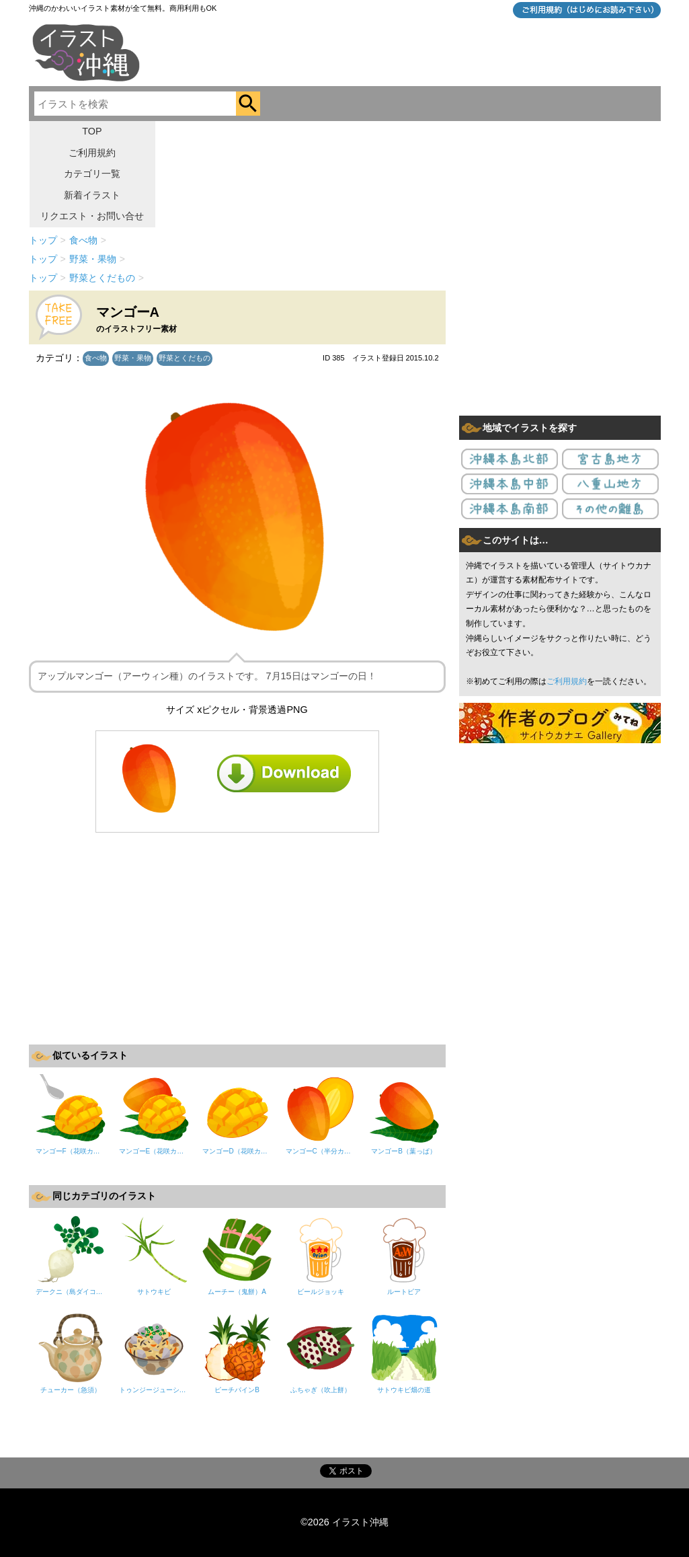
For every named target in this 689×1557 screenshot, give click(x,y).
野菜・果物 (132, 358)
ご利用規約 (92, 152)
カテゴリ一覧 (92, 173)
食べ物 (96, 358)
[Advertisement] (237, 937)
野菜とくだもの (184, 358)
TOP (92, 131)
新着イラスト (92, 195)
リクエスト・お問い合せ (92, 216)
